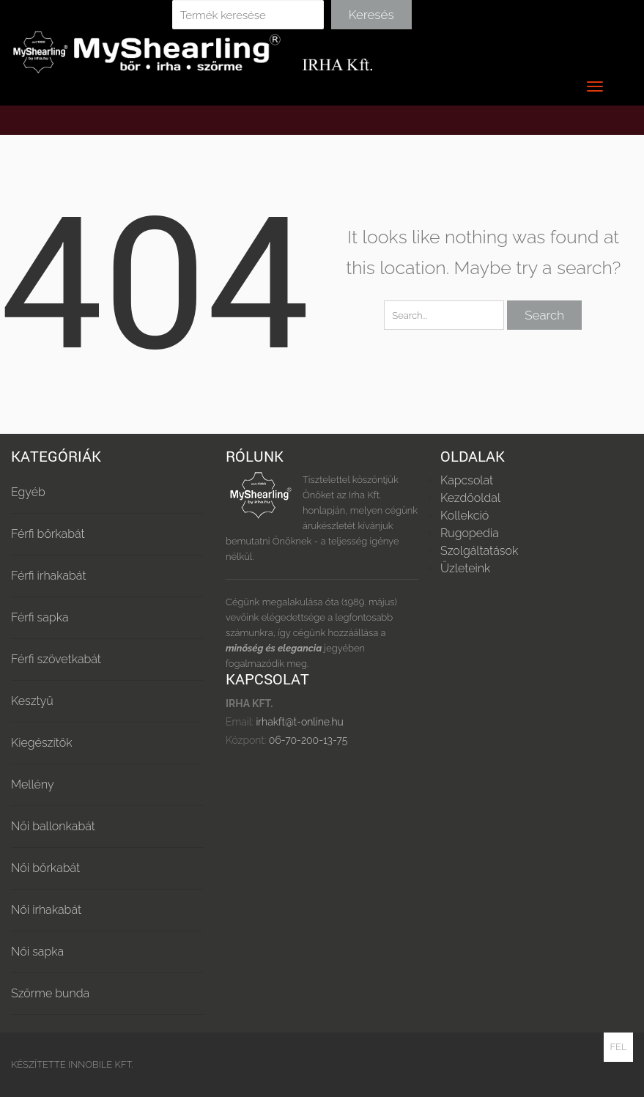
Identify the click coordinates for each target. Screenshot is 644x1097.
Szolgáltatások (479, 551)
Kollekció (464, 515)
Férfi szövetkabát (56, 659)
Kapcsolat (466, 480)
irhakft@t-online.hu (299, 722)
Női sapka (37, 952)
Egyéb (28, 492)
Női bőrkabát (45, 868)
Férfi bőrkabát (48, 534)
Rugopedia (469, 533)
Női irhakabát (46, 910)
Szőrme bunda (50, 993)
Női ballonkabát (53, 826)
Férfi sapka (40, 617)
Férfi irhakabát (48, 576)
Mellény (32, 784)
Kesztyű (32, 701)
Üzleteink (465, 568)
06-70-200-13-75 (306, 740)
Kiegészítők (42, 743)
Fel (618, 1046)
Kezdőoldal (470, 498)
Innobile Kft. (100, 1064)
